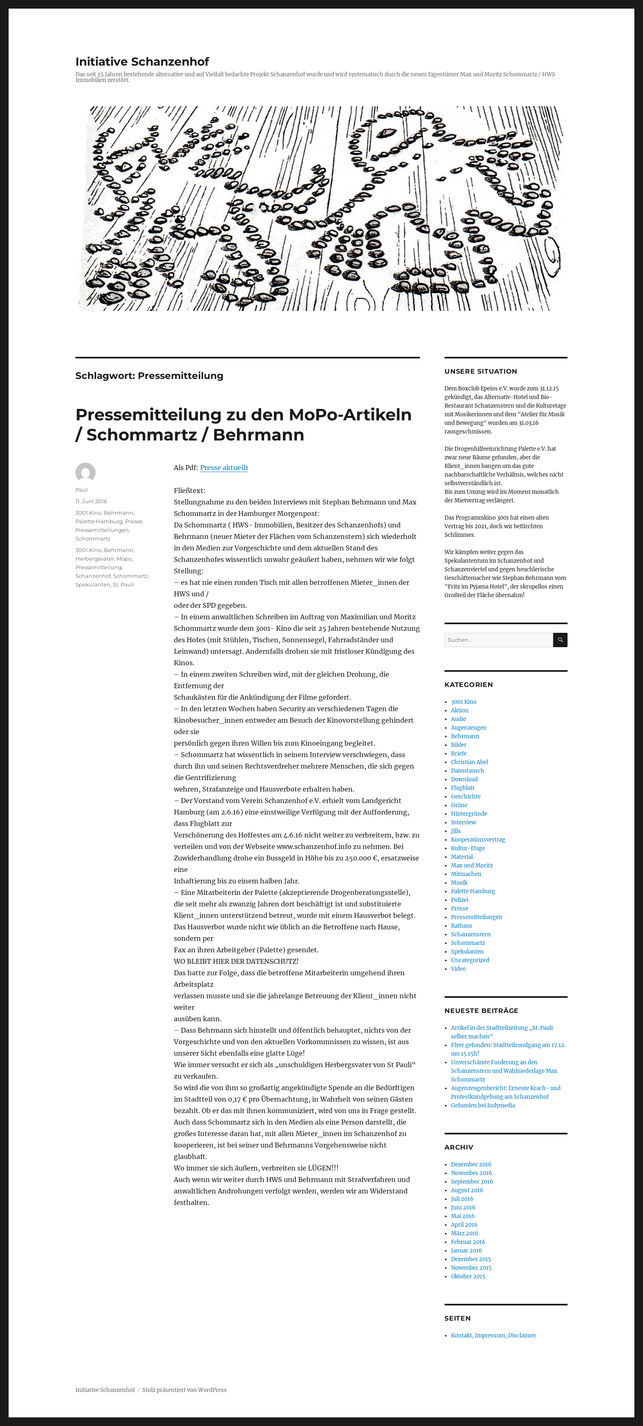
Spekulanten (92, 584)
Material (462, 856)
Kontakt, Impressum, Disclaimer (493, 1335)
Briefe (459, 753)
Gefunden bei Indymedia (483, 1105)
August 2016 (467, 1190)
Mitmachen (466, 874)
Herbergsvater (94, 558)
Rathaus (461, 925)
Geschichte (466, 796)
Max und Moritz (472, 865)
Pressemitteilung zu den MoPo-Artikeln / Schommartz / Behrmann (243, 424)
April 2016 (464, 1224)
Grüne (459, 805)
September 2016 (472, 1181)
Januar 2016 (466, 1250)
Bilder (459, 745)
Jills (456, 831)
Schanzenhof (93, 576)
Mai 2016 (463, 1216)
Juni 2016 (463, 1207)
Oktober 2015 (468, 1276)
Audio (458, 719)
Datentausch (467, 770)
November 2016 (471, 1173)
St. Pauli (124, 584)
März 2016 (465, 1233)
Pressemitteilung (98, 567)
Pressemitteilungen (102, 530)
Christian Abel (469, 762)
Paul (81, 489)
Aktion (460, 710)
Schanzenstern (471, 934)
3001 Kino (88, 512)
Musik (459, 882)
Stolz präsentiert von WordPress (184, 1390)
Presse (133, 521)
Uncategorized (470, 960)
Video (458, 968)
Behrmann (118, 512)
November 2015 (471, 1267)
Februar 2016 (468, 1242)
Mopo (124, 558)
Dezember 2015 (471, 1259)
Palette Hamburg (99, 521)
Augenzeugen (469, 727)
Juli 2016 (462, 1199)
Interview (463, 822)
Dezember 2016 (471, 1164)
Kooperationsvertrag (478, 839)
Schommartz (92, 538)
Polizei (459, 900)
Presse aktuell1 (224, 467)
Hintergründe (469, 813)
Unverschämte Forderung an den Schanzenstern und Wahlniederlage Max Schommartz (504, 1071)
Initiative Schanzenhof (142, 61)
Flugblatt (462, 788)
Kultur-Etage (468, 848)
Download (464, 779)
